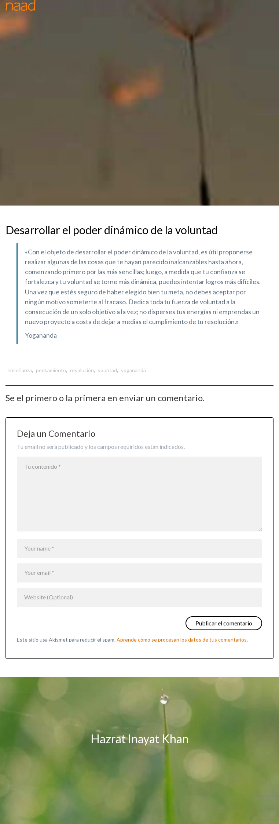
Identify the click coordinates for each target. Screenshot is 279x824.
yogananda (133, 370)
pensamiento (51, 370)
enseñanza (19, 370)
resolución (82, 370)
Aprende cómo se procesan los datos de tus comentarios (182, 639)
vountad (107, 370)
